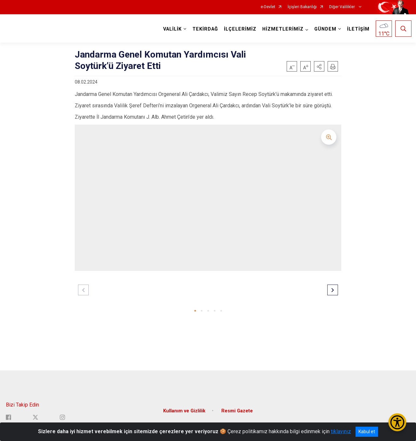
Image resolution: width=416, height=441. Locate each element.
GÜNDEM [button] (324, 29)
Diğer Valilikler (342, 7)
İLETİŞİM (357, 29)
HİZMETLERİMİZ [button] (282, 29)
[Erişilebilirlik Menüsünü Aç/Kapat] (397, 422)
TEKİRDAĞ (204, 29)
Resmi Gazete (237, 407)
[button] (319, 66)
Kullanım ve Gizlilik (184, 407)
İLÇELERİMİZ (239, 29)
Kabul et (366, 431)
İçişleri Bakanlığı (302, 7)
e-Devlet (268, 7)
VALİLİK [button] (171, 29)
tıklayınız (341, 431)
